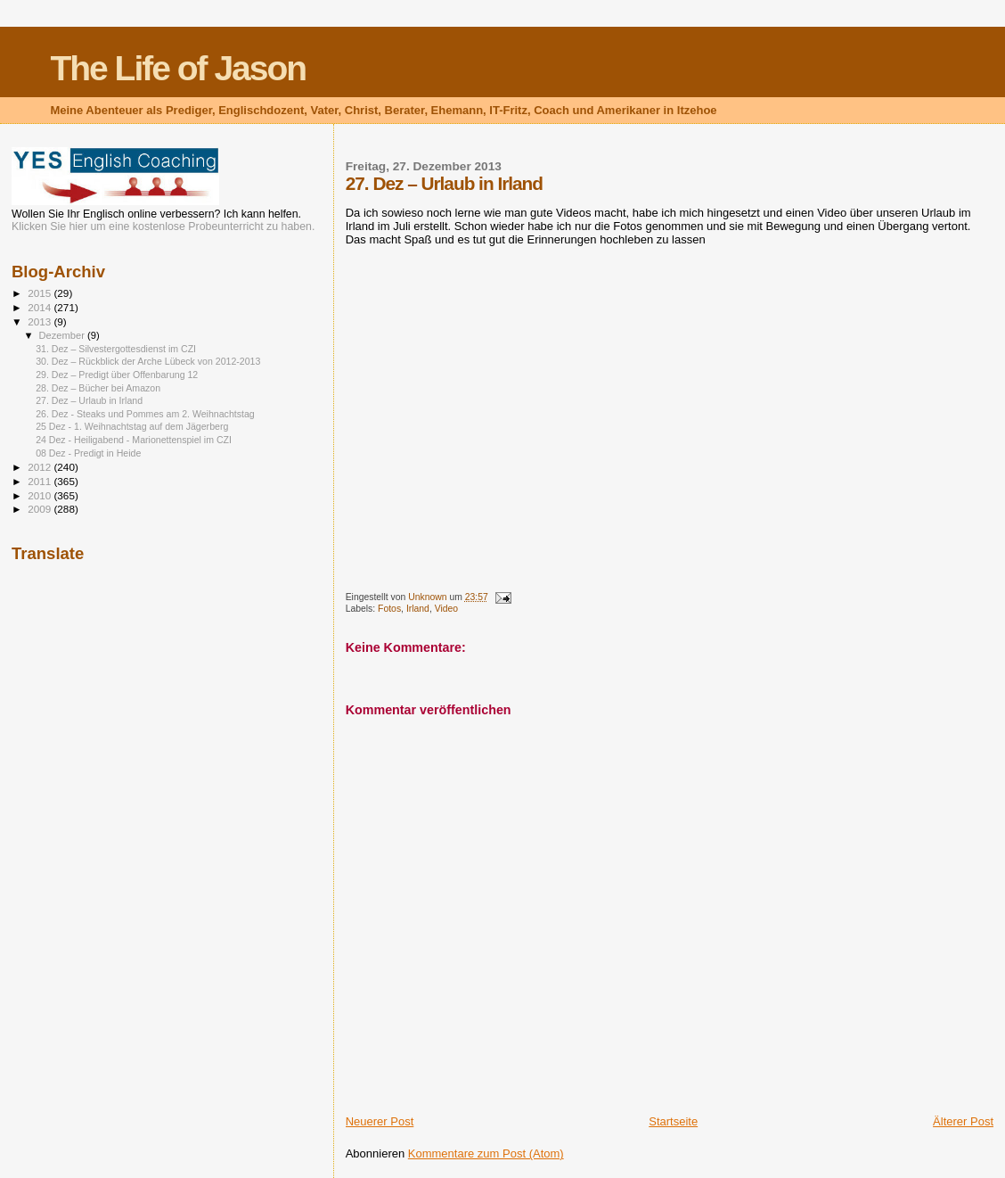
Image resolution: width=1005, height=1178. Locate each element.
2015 (40, 293)
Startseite (673, 1121)
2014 (40, 307)
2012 (40, 467)
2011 (40, 481)
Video (446, 609)
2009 (40, 509)
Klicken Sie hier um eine (70, 226)
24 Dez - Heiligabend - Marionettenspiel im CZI (134, 439)
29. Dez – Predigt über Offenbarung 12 (117, 374)
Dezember (63, 335)
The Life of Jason (178, 68)
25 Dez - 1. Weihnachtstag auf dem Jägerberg (132, 426)
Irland (417, 609)
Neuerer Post (380, 1121)
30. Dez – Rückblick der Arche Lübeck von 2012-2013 (148, 361)
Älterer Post (963, 1121)
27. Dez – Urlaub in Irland (89, 400)
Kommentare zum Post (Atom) (486, 1153)
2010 (40, 495)
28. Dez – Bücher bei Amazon (98, 388)
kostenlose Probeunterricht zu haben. (224, 226)
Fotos (389, 609)
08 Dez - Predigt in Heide (88, 453)
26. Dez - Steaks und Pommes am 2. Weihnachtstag (145, 413)
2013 (40, 321)
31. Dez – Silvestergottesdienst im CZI (116, 348)
